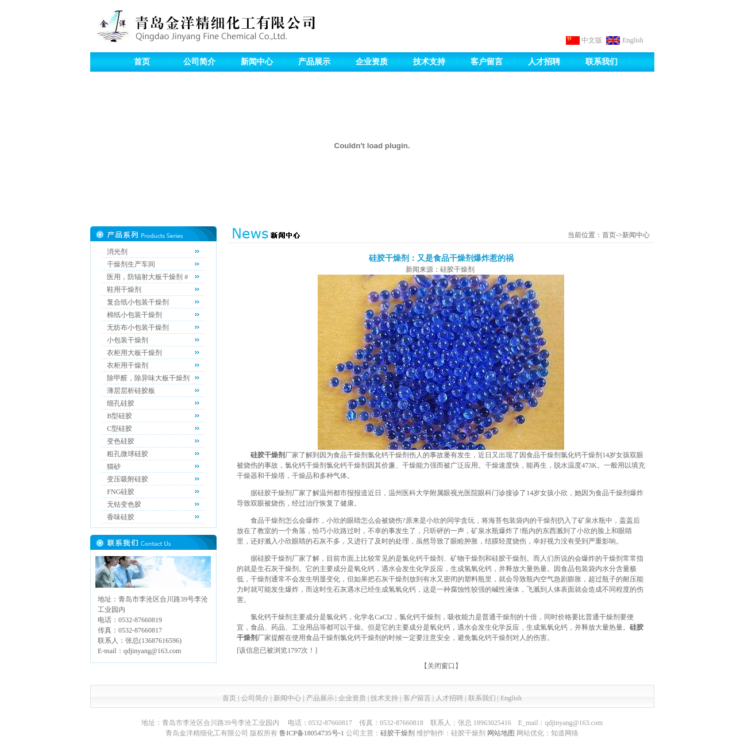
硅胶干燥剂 (397, 733)
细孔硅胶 (120, 403)
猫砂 (114, 466)
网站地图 (501, 733)
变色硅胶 (120, 441)
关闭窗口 (441, 666)
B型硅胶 (119, 416)
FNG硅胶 (120, 492)
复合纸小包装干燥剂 (138, 302)
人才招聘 (544, 61)
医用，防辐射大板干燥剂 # (147, 277)
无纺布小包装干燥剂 (138, 327)
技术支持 (429, 61)
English (632, 40)
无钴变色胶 (124, 504)
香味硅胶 (120, 517)
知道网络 (565, 733)
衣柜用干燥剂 (127, 365)
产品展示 (314, 61)
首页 (142, 61)
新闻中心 (257, 61)
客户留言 (487, 61)
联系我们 (601, 61)
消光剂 (117, 252)
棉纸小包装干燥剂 (134, 315)
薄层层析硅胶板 (131, 391)
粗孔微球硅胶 (127, 454)
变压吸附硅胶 (127, 479)
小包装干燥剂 (127, 340)
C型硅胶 (119, 429)
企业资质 (372, 61)
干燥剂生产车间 (131, 264)
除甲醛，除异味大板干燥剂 (148, 378)
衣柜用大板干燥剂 (134, 353)
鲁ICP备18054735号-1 (311, 733)
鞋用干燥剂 (124, 290)
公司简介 (199, 61)
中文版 (591, 40)
